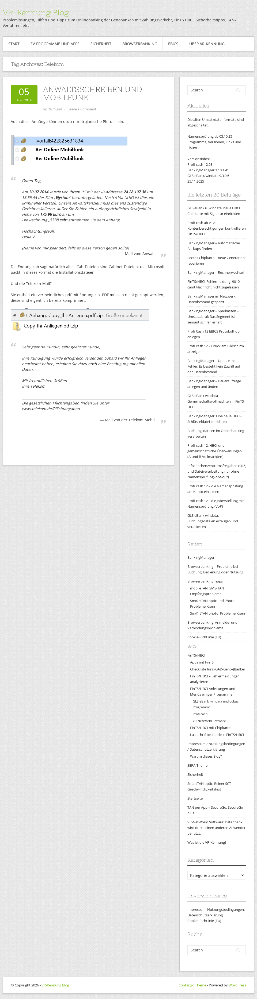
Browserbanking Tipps (205, 581)
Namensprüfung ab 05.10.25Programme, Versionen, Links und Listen (214, 142)
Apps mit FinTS (202, 662)
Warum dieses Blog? (206, 756)
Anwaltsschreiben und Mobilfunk (92, 93)
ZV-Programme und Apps (55, 43)
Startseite (195, 798)
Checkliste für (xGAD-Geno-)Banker (217, 669)
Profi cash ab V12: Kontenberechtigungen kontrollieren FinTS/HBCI (216, 228)
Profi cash (200, 714)
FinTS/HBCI (196, 655)
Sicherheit (100, 43)
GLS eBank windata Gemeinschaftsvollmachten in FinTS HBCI (215, 401)
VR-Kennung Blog (36, 12)
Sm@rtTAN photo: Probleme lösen (217, 613)
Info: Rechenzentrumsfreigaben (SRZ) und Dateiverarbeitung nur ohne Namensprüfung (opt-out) (216, 471)
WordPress (237, 985)
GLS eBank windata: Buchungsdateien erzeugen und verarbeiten (212, 521)
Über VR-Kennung (207, 43)
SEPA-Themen (198, 765)
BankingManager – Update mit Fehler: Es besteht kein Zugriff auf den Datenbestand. (213, 366)
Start (14, 43)
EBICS (173, 43)
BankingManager (200, 557)
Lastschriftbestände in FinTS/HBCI (217, 734)
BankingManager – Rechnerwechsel (215, 272)
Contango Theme (192, 985)
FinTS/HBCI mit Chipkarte (210, 727)
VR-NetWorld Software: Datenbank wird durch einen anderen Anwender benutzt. (216, 828)
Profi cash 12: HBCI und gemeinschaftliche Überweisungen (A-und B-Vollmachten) (214, 451)
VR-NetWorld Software (209, 721)
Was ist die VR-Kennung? (206, 842)
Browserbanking (139, 43)
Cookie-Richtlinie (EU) (204, 637)
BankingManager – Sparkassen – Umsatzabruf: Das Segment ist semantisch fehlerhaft (213, 316)
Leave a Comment (81, 109)
